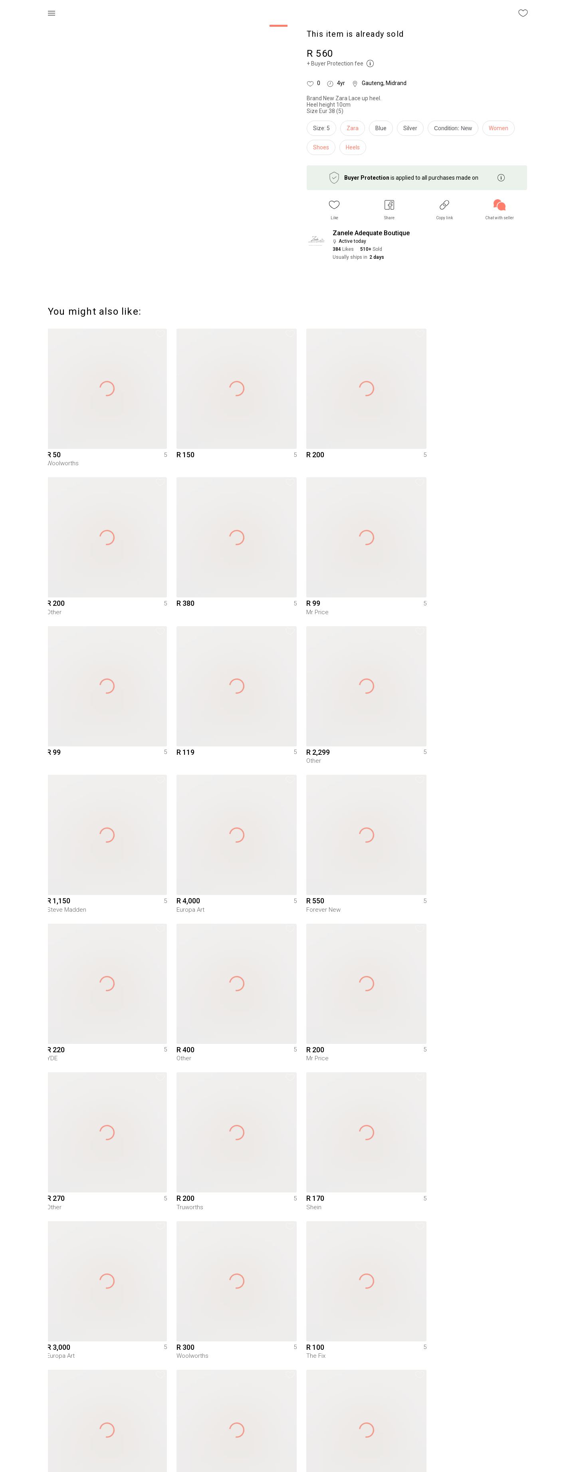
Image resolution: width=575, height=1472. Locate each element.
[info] (455, 130)
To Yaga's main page (287, 1455)
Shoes (321, 147)
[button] (334, 209)
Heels (353, 147)
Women (498, 128)
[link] (499, 209)
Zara (353, 128)
